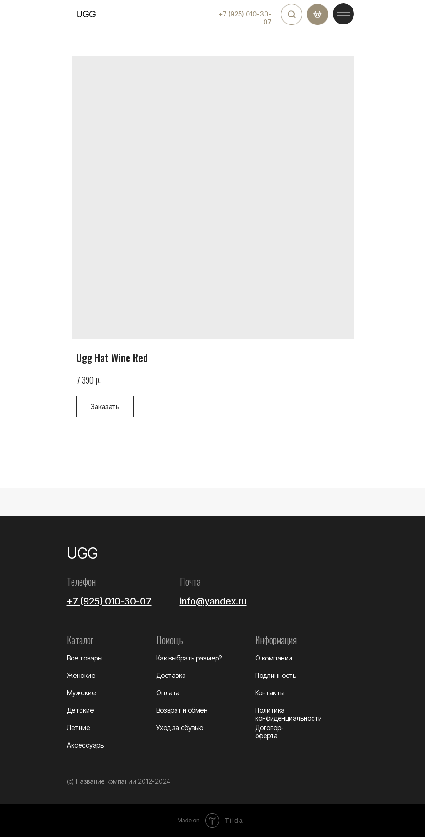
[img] (291, 14)
